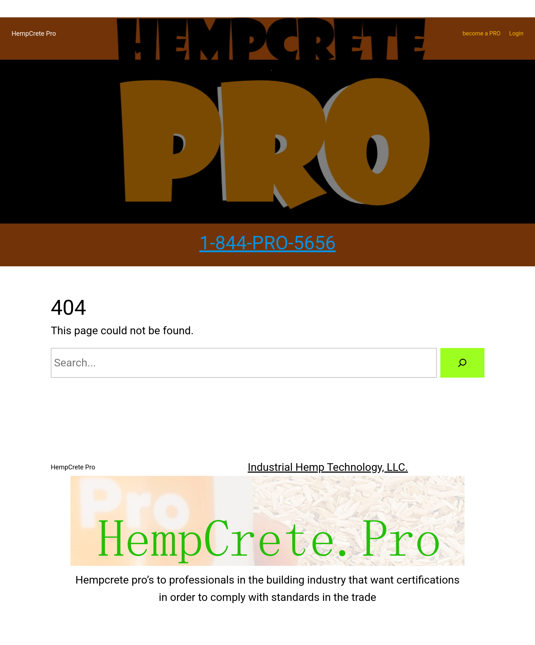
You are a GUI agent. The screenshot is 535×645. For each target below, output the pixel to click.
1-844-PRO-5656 (267, 243)
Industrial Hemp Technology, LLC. (328, 467)
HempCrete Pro (34, 33)
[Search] (462, 363)
